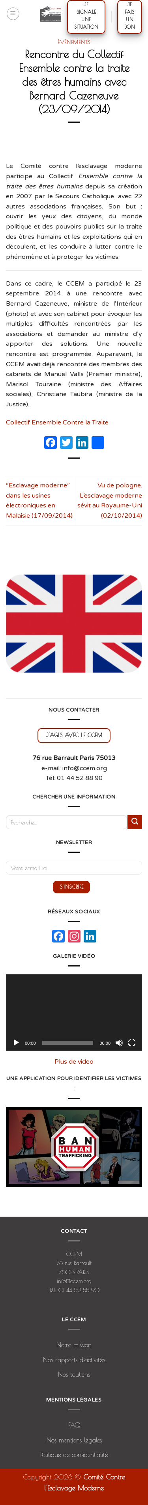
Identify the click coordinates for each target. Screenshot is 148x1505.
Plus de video (74, 1062)
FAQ (74, 1425)
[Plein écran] (132, 1043)
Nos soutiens (74, 1374)
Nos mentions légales (74, 1440)
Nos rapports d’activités (74, 1359)
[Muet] (119, 1043)
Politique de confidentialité (74, 1454)
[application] (74, 1012)
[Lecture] (16, 1043)
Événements (74, 42)
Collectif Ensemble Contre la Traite (58, 422)
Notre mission (74, 1344)
